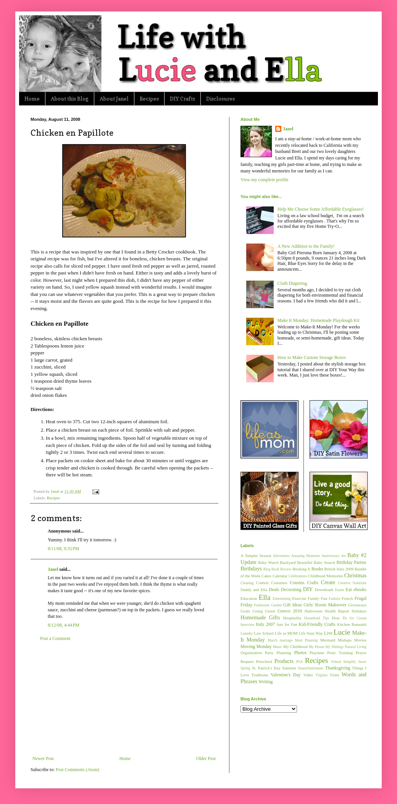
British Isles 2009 (338, 569)
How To (339, 618)
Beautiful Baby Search (316, 562)
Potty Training (340, 652)
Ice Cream (358, 618)
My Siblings (334, 647)
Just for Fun (287, 624)
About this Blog (70, 98)
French (347, 598)
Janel (53, 569)
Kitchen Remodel (351, 624)
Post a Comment (55, 638)
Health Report (337, 611)
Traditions (260, 674)
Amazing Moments (305, 556)
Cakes (266, 575)
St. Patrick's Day (266, 668)
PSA (299, 661)
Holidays (359, 611)
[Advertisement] (124, 698)
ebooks (359, 589)
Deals (274, 589)
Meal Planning (306, 640)
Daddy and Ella (253, 589)
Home (32, 98)
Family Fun (317, 598)
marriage (285, 640)
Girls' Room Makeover (325, 604)
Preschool (264, 661)
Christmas (355, 575)
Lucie (342, 632)
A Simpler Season (255, 555)
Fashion (334, 598)
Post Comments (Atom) (77, 769)
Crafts (312, 582)
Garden (276, 605)
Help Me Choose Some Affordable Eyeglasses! (321, 209)
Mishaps (345, 640)
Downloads (324, 589)
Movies (360, 640)
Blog (267, 569)
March (272, 640)
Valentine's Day (286, 674)
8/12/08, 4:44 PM (63, 625)
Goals (245, 611)
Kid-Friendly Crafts (317, 624)
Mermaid (328, 640)
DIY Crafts (182, 98)
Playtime (317, 652)
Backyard (287, 562)
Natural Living (355, 647)
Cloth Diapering (292, 283)
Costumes (279, 582)
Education (248, 598)
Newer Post (43, 758)
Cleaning (247, 583)
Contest (262, 582)
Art (343, 556)
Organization (251, 652)
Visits (334, 674)
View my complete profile (264, 179)
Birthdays (251, 568)
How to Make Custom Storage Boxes (312, 357)
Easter (339, 590)
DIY (308, 589)
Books (317, 569)
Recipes (149, 98)
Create (328, 582)
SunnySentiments (310, 668)
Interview (247, 624)
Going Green (263, 611)
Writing (266, 681)
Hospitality (292, 618)
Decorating (291, 589)
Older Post (206, 758)
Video (308, 674)
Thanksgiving (337, 668)
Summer (289, 668)
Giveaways (357, 605)
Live (328, 633)
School (336, 661)
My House (316, 647)
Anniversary (330, 556)
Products (284, 661)
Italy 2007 (265, 624)
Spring (245, 668)
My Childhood (295, 646)
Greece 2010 (290, 611)
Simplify (349, 661)
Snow (362, 661)
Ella (265, 597)
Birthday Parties (351, 562)
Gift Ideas (292, 604)
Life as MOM (286, 633)
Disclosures (220, 98)
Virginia (322, 675)
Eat (349, 589)
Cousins (297, 582)
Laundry (246, 633)
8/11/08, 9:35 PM (63, 548)
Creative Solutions (352, 583)
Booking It (301, 569)
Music (277, 647)
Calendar (280, 575)
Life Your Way (311, 633)
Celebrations (298, 576)
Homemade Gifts (260, 617)
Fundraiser (262, 605)
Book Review (281, 569)
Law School (264, 633)
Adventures (281, 556)
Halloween (314, 611)
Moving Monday (255, 646)
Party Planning (278, 652)
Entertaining (281, 598)
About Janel (114, 98)
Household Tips (316, 618)
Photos (300, 652)
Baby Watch (268, 562)
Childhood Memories (325, 575)
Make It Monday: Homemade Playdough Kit (319, 320)
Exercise (299, 598)
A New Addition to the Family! (306, 246)
